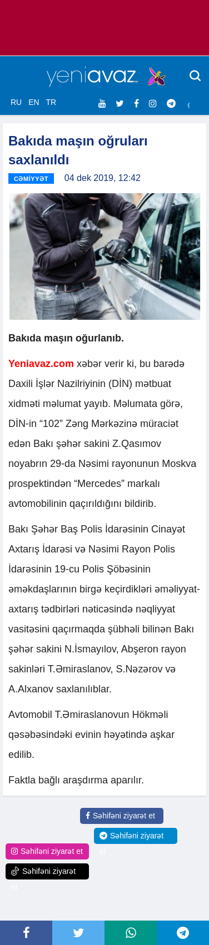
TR (51, 102)
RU (16, 102)
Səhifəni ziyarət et (120, 815)
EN (33, 102)
